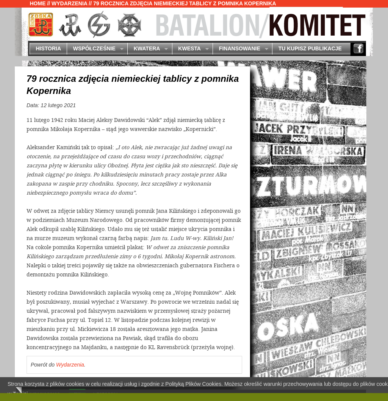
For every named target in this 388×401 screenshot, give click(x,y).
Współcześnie (95, 49)
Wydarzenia (69, 3)
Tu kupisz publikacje (310, 48)
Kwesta (190, 49)
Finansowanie (240, 49)
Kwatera (147, 49)
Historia (48, 48)
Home (38, 3)
